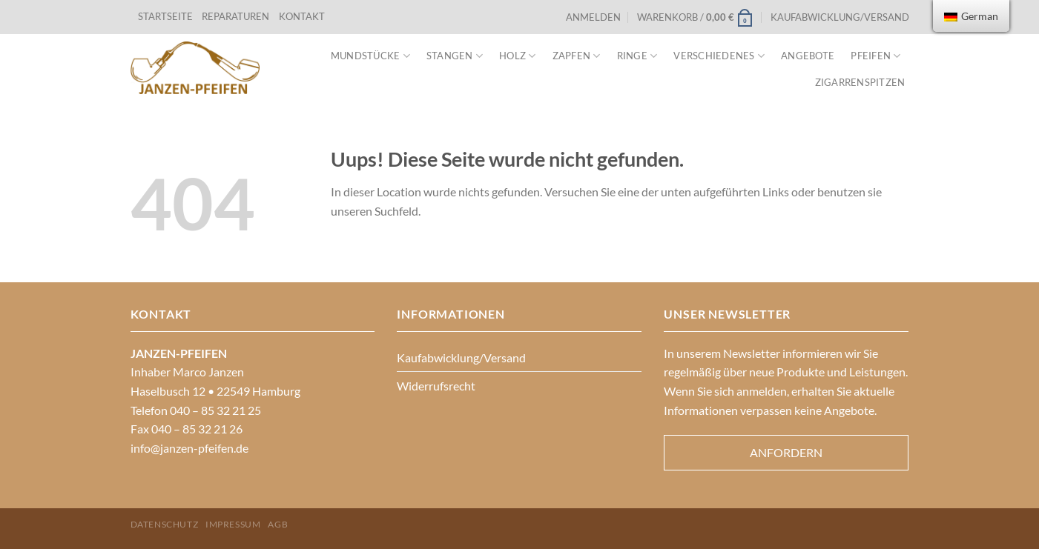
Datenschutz (165, 524)
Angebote (807, 55)
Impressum (233, 524)
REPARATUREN (236, 16)
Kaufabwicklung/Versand (840, 17)
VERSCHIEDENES (719, 56)
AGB (278, 524)
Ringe (637, 56)
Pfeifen (875, 56)
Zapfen (577, 56)
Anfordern (786, 452)
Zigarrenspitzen (860, 82)
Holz (517, 56)
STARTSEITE (165, 16)
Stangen (454, 56)
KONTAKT (302, 16)
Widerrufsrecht (436, 386)
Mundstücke (370, 56)
